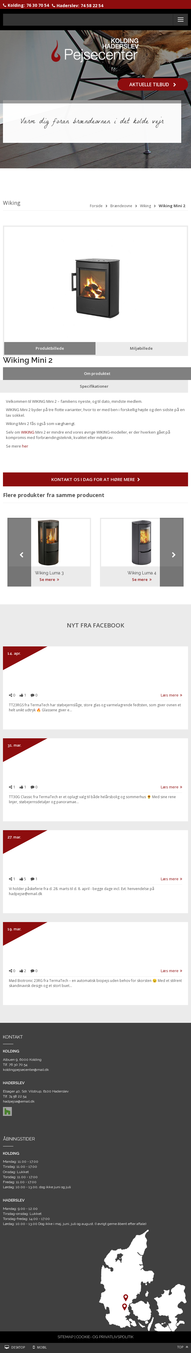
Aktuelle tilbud (152, 84)
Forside (96, 205)
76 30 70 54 (37, 5)
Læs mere (171, 695)
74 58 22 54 (92, 5)
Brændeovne (121, 205)
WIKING (27, 432)
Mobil (42, 1347)
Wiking (145, 205)
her (25, 446)
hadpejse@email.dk (19, 1101)
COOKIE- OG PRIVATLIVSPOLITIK (104, 1337)
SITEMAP (66, 1337)
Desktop (18, 1347)
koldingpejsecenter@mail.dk (26, 1070)
